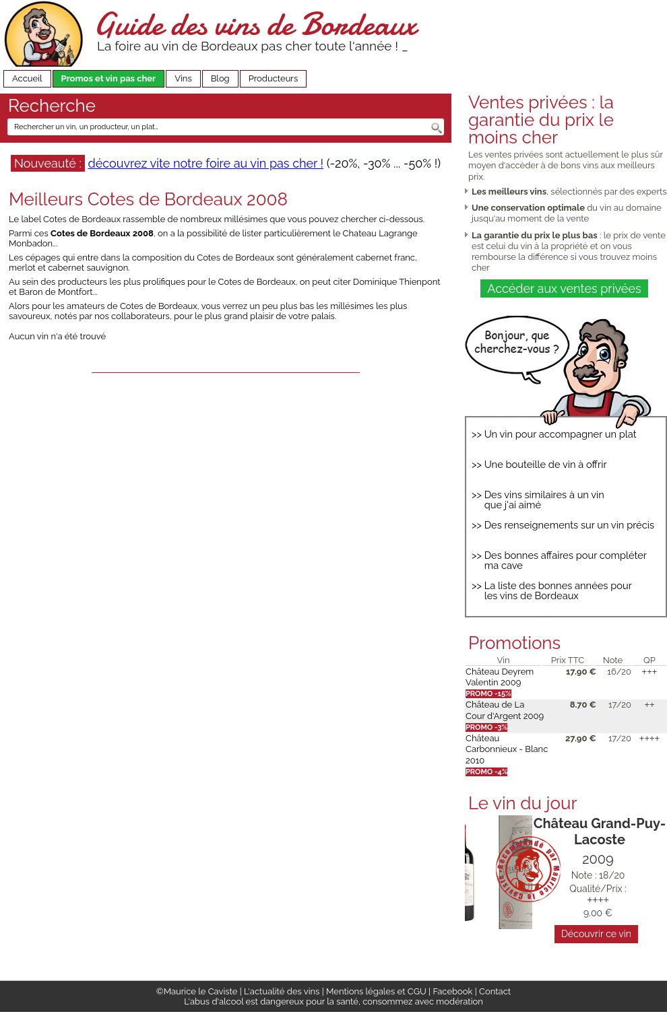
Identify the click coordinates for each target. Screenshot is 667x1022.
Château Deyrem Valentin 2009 (500, 677)
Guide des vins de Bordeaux (255, 24)
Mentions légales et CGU (376, 991)
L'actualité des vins (281, 991)
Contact (495, 991)
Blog (220, 78)
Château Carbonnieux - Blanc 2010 (507, 749)
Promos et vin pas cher (108, 78)
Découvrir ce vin (596, 933)
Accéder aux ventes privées (564, 288)
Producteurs (273, 78)
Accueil (27, 78)
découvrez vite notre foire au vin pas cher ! (205, 163)
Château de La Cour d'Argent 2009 (505, 710)
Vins (183, 78)
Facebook (452, 991)
